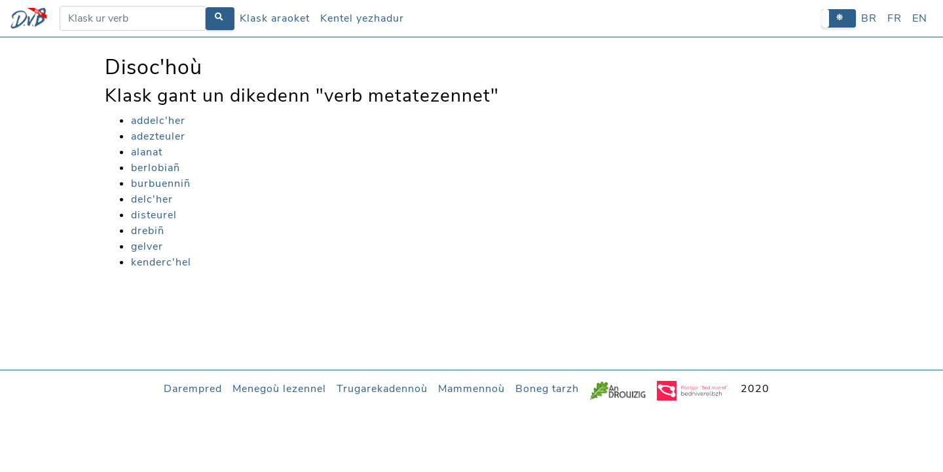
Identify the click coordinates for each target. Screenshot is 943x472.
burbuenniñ (161, 183)
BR (869, 18)
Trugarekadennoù (382, 389)
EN (919, 18)
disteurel (154, 215)
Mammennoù (471, 389)
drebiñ (147, 231)
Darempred (193, 389)
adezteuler (158, 136)
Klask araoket (275, 18)
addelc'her (158, 120)
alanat (146, 152)
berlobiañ (155, 168)
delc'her (152, 199)
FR (894, 18)
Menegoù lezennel (279, 389)
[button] (838, 18)
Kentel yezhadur (362, 18)
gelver (147, 246)
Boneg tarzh (547, 389)
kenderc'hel (161, 262)
